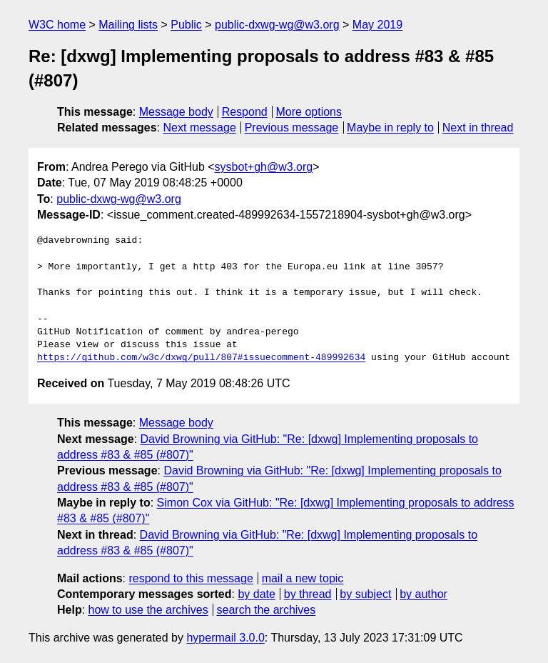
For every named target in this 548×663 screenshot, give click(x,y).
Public (186, 25)
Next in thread (478, 127)
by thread (308, 594)
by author (423, 594)
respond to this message (190, 578)
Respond (245, 112)
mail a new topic (303, 578)
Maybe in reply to (390, 127)
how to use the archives (148, 610)
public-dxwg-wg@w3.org (277, 25)
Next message (199, 127)
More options (309, 112)
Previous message (292, 127)
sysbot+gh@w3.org (264, 167)
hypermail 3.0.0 (225, 638)
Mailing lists (128, 25)
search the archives (266, 610)
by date (256, 594)
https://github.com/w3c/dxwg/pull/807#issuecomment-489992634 (201, 358)
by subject (365, 594)
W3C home (57, 25)
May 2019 (377, 25)
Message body (176, 112)
